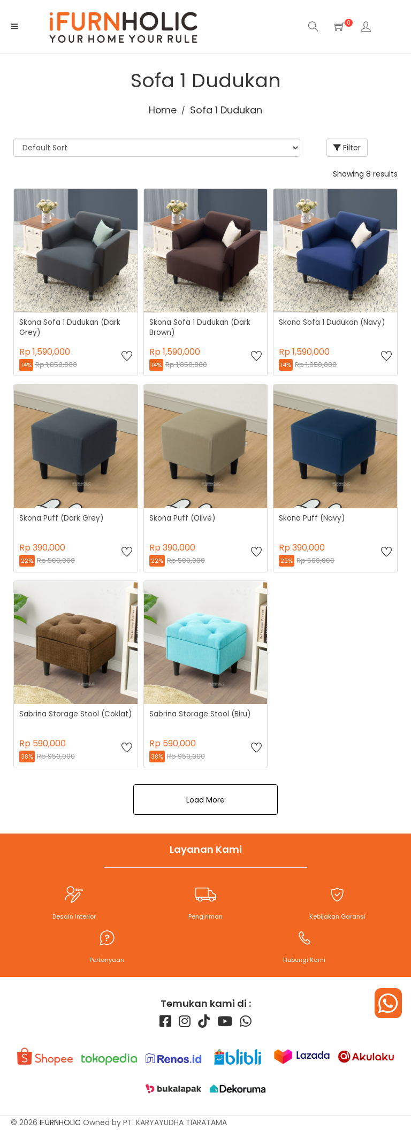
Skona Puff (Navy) (312, 518)
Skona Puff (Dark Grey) (61, 518)
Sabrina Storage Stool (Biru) (200, 714)
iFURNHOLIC (60, 1124)
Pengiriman (205, 916)
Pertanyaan (106, 960)
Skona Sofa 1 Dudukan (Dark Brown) (201, 327)
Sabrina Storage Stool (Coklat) (60, 719)
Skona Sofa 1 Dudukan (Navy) (332, 322)
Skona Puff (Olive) (182, 518)
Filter (347, 147)
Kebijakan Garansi (337, 916)
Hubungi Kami (304, 960)
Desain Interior (74, 916)
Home (163, 110)
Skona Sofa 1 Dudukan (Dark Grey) (71, 327)
